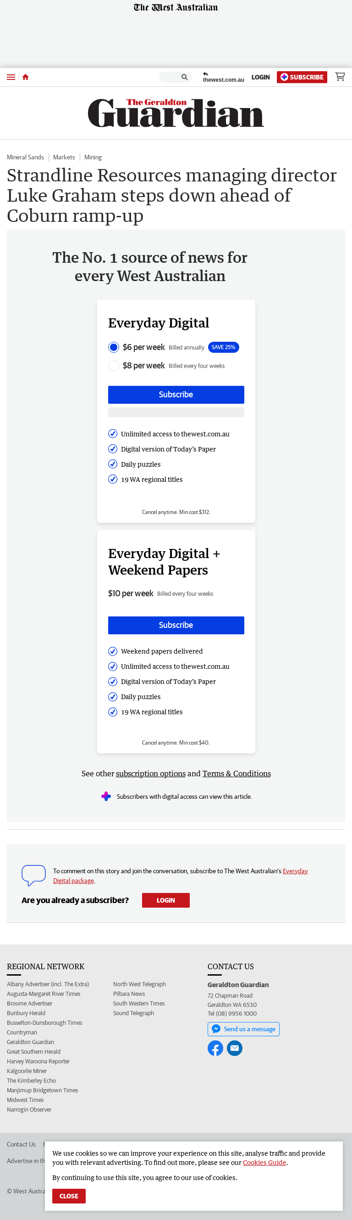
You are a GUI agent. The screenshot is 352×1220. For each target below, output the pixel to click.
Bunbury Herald (26, 1013)
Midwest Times (25, 1099)
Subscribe (302, 77)
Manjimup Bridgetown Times (42, 1090)
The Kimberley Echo (31, 1080)
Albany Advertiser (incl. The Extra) (48, 984)
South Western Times (139, 1003)
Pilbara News (129, 993)
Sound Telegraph (133, 1013)
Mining (93, 157)
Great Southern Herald (33, 1051)
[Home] (25, 77)
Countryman (22, 1032)
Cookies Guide (264, 1162)
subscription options (151, 773)
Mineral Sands (25, 157)
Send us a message (243, 1029)
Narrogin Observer (29, 1109)
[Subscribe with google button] (176, 412)
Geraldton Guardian (30, 1042)
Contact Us (21, 1144)
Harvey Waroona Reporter (38, 1061)
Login (261, 77)
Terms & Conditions (237, 773)
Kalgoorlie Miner (27, 1071)
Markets (64, 157)
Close (69, 1196)
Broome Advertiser (29, 1003)
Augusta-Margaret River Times (43, 993)
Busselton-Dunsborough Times (44, 1022)
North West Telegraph (139, 984)
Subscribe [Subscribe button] (176, 394)
